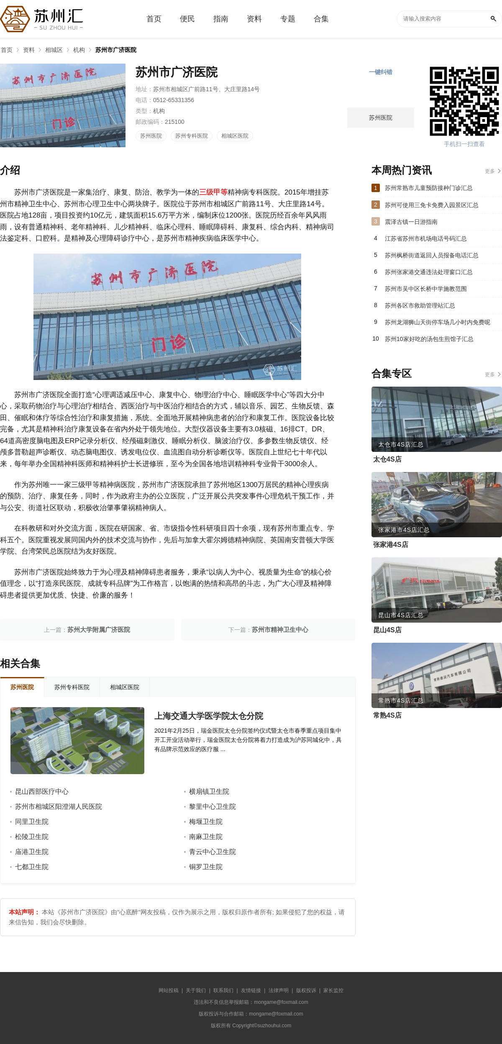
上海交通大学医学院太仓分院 (208, 716)
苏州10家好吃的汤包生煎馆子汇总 (429, 339)
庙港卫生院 (32, 851)
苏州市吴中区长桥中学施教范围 (426, 288)
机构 (79, 49)
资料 (29, 49)
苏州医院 (151, 136)
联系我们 (223, 990)
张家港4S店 (390, 544)
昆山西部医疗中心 (42, 791)
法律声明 (279, 990)
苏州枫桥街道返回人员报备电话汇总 (432, 255)
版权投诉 (306, 990)
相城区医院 (234, 136)
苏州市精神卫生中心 (280, 629)
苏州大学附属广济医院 (98, 629)
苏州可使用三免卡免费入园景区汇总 (432, 205)
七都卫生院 (32, 866)
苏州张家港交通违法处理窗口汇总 (429, 272)
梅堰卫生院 (206, 821)
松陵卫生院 (32, 836)
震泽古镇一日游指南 (411, 221)
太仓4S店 (387, 459)
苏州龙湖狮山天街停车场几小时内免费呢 (437, 322)
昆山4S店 (387, 630)
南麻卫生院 (206, 836)
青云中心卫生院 (212, 851)
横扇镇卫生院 (209, 791)
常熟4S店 (387, 715)
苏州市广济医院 (115, 49)
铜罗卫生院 (206, 866)
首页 (7, 49)
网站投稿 (169, 990)
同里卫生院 (32, 821)
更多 (490, 171)
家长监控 (333, 990)
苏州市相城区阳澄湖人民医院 (58, 806)
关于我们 (196, 990)
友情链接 (251, 990)
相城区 (54, 49)
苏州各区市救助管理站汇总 (420, 305)
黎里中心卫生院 (212, 806)
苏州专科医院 (191, 136)
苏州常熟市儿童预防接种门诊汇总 (429, 188)
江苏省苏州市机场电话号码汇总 (426, 238)
